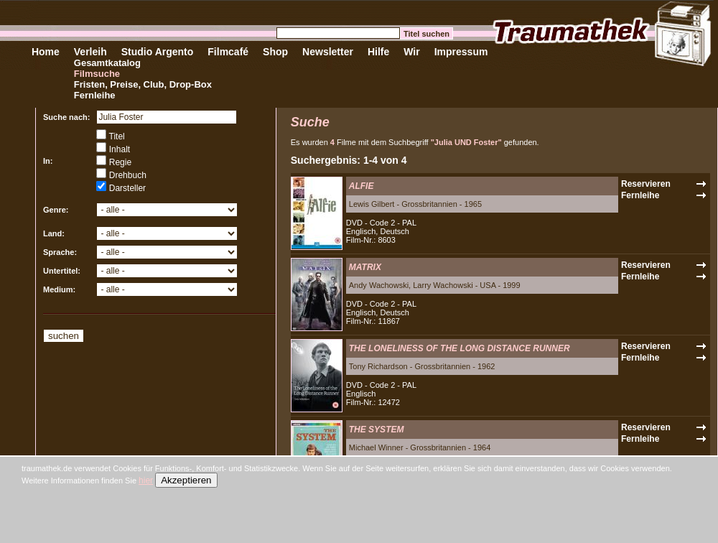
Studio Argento (157, 51)
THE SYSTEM (376, 429)
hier (146, 480)
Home (46, 51)
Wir (411, 51)
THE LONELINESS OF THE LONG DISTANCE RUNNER (459, 348)
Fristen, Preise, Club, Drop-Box (143, 84)
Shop (275, 51)
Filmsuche (97, 73)
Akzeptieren (186, 480)
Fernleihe (95, 95)
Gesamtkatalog (107, 62)
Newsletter (327, 51)
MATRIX (365, 267)
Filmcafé (228, 51)
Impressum (461, 51)
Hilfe (378, 51)
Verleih (90, 51)
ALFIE (361, 186)
